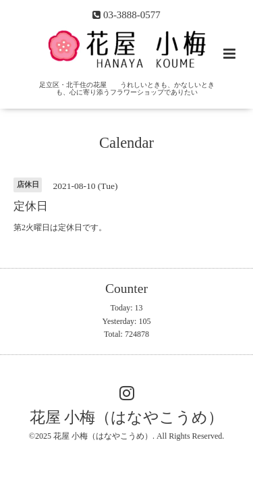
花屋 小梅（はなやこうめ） (127, 417)
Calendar (126, 142)
